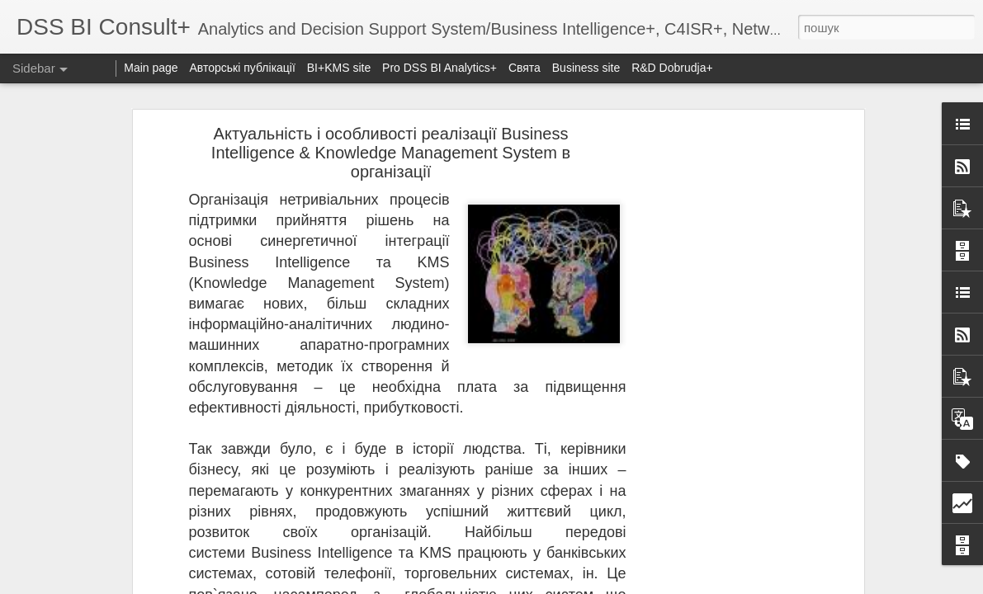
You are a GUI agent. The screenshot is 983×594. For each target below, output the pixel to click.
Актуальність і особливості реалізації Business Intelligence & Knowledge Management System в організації (390, 153)
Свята (524, 67)
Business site (586, 67)
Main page (150, 67)
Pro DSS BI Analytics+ (441, 67)
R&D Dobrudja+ (671, 67)
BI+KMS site (339, 67)
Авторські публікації (242, 67)
